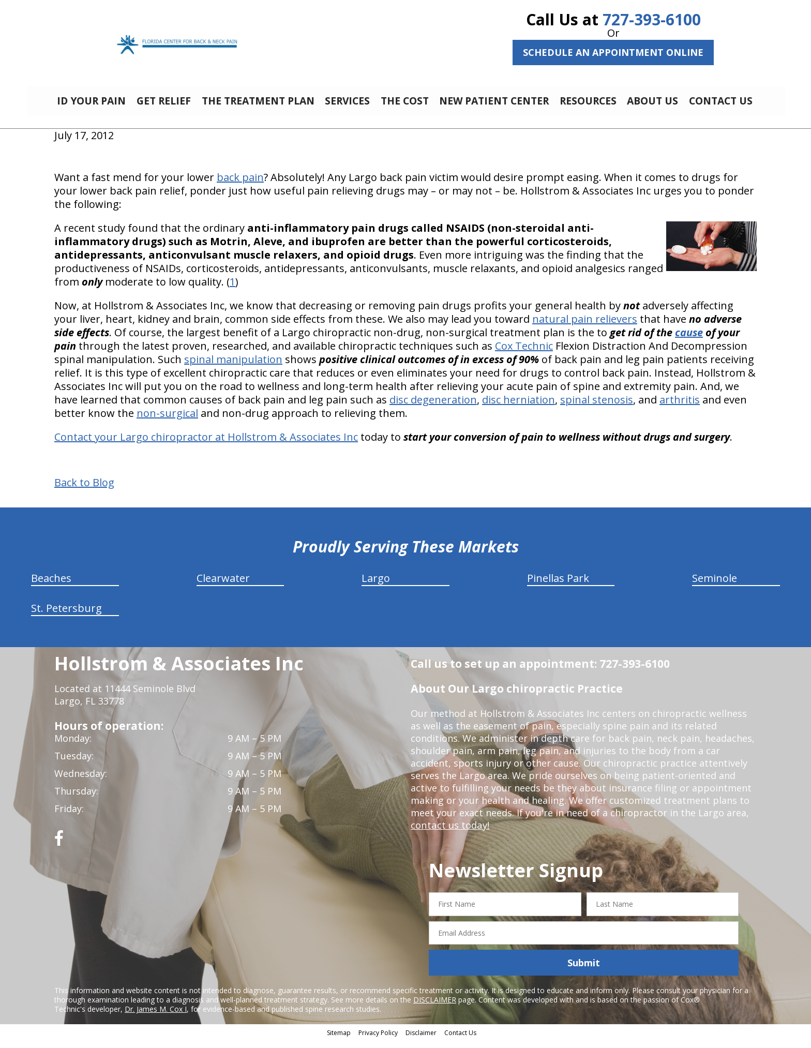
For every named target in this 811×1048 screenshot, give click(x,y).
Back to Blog (84, 490)
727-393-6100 (652, 19)
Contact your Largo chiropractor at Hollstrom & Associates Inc (206, 445)
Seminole (714, 586)
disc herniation (518, 407)
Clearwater (223, 586)
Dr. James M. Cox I (156, 1017)
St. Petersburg (66, 616)
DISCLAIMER (434, 1007)
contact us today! (449, 833)
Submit (583, 970)
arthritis (679, 407)
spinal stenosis (596, 407)
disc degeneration (433, 407)
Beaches (51, 586)
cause (689, 340)
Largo (376, 586)
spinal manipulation (233, 367)
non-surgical (167, 421)
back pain (240, 185)
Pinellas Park (558, 586)
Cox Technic (524, 354)
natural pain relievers (584, 327)
